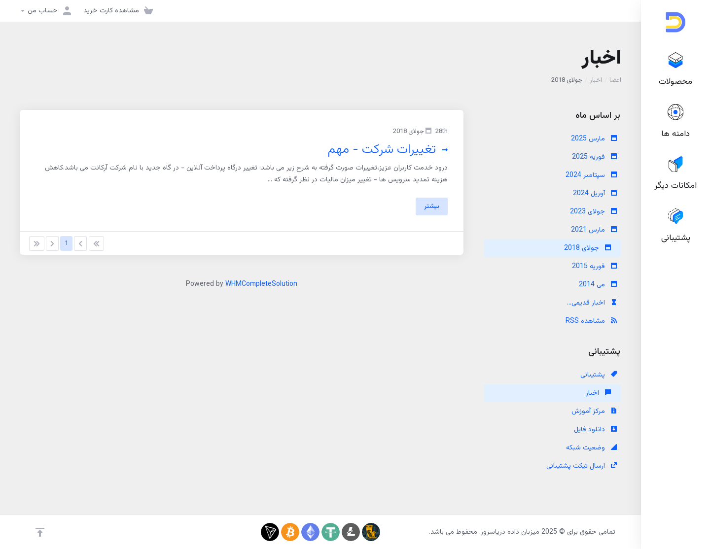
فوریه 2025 (594, 157)
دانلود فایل (595, 429)
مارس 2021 (594, 230)
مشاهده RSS (591, 321)
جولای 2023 (593, 211)
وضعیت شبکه (591, 448)
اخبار (596, 80)
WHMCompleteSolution (261, 284)
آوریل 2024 (595, 193)
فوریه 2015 (594, 266)
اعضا (615, 80)
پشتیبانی (598, 375)
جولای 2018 (587, 248)
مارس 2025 (594, 139)
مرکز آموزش (594, 411)
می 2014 (598, 284)
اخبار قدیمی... (592, 303)
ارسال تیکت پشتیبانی (581, 466)
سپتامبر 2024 (591, 175)
